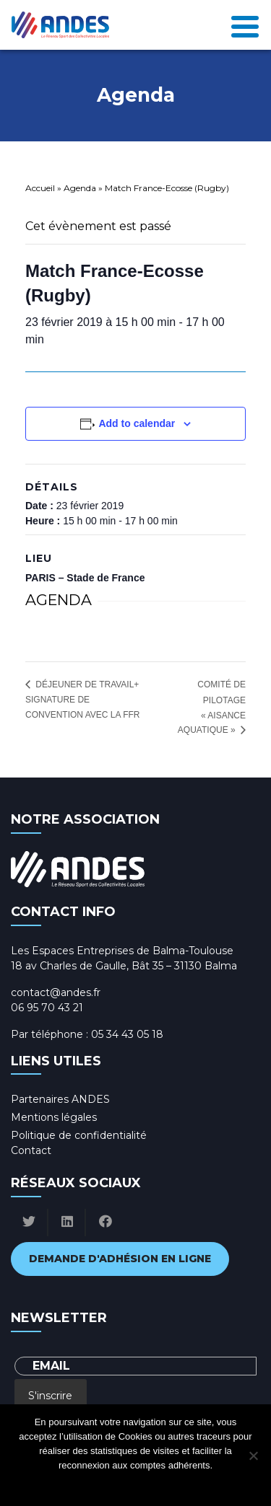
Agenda (80, 187)
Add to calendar (136, 423)
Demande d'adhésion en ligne (120, 1258)
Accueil (40, 187)
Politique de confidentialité (79, 1135)
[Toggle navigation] (245, 24)
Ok (78, 1484)
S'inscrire (50, 1395)
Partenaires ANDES (60, 1099)
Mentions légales (54, 1117)
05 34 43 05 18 (127, 1034)
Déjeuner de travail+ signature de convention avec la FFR (82, 699)
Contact (31, 1150)
